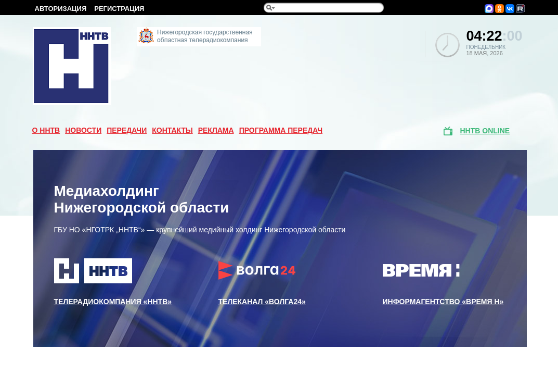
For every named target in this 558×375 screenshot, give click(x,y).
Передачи (127, 130)
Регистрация (119, 8)
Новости (83, 130)
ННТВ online (485, 131)
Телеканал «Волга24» (262, 282)
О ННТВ (46, 130)
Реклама (216, 130)
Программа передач (281, 130)
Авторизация (61, 8)
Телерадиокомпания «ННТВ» (113, 282)
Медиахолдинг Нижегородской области (141, 199)
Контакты (172, 130)
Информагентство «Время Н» (443, 282)
